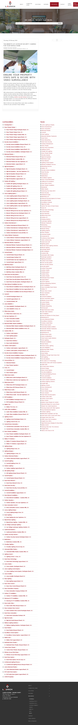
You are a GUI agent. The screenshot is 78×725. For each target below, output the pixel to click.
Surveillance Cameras (47, 202)
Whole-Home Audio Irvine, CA (13, 313)
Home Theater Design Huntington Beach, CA (17, 129)
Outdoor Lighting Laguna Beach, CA (15, 468)
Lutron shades (8, 564)
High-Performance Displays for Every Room (52, 423)
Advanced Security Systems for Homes (51, 198)
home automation (46, 376)
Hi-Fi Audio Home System (10, 672)
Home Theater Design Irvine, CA (14, 132)
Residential (44, 187)
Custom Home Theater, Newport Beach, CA (17, 650)
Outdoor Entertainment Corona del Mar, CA (17, 233)
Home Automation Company (11, 588)
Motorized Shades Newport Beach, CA (15, 156)
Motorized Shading (46, 330)
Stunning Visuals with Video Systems (51, 408)
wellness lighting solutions (48, 381)
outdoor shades (45, 270)
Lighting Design (8, 446)
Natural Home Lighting (9, 520)
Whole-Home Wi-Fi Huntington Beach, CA (16, 385)
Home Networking (46, 140)
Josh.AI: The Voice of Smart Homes (50, 206)
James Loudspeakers (47, 336)
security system (45, 266)
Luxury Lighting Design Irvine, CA (14, 512)
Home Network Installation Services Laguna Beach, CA (19, 289)
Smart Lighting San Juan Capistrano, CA (16, 517)
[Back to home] (10, 4)
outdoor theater (46, 276)
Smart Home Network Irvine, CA (14, 483)
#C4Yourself (45, 308)
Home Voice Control (9, 583)
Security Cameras (46, 155)
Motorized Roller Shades (48, 349)
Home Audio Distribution (12, 343)
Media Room (7, 539)
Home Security (45, 193)
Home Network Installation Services (13, 284)
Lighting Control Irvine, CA (13, 421)
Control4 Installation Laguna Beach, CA (16, 493)
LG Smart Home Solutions (48, 366)
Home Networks (45, 213)
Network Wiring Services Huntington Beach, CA (18, 213)
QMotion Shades (46, 304)
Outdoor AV (44, 217)
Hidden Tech (7, 637)
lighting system (45, 244)
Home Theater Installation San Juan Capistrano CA (18, 436)
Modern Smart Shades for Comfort (50, 402)
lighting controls (46, 385)
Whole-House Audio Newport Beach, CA (16, 392)
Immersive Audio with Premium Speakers (52, 362)
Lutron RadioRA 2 (8, 304)
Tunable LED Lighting (9, 181)
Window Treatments (46, 223)
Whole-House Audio (9, 390)
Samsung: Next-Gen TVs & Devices (50, 427)
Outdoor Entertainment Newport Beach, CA (17, 225)
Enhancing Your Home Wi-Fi (48, 191)
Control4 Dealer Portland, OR (13, 257)
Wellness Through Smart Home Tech (50, 355)
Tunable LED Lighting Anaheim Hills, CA (16, 188)
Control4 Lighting (8, 461)
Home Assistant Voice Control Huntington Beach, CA (19, 610)
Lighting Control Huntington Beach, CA (16, 419)
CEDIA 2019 (44, 364)
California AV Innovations (48, 181)
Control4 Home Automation (11, 424)
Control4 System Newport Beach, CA (15, 478)
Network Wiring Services (10, 208)
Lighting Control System (47, 162)
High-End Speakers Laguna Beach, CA (15, 179)
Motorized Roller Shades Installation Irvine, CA (17, 328)
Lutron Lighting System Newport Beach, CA (17, 196)
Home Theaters (45, 232)
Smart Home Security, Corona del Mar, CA (16, 488)
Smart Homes (45, 344)
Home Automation (46, 128)
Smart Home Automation (10, 613)
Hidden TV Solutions (9, 439)
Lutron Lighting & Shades (48, 125)
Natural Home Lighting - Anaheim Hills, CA (16, 522)
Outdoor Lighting (8, 466)
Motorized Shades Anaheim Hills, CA (15, 159)
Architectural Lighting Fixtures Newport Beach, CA (19, 664)
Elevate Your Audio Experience (49, 406)
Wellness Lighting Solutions (11, 623)
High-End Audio (8, 618)
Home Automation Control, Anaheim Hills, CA (17, 507)
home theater (45, 389)
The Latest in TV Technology (49, 361)
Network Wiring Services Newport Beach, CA (17, 220)
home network (45, 393)
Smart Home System (9, 657)
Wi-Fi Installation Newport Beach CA (15, 402)
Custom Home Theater (9, 647)
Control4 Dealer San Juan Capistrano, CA (16, 259)
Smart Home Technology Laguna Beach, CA (17, 561)
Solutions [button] (38, 4)
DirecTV (31, 709)
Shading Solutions (46, 219)
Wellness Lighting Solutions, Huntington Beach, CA (19, 625)
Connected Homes (46, 227)
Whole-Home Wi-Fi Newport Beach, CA (16, 387)
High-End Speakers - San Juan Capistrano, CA (17, 171)
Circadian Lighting (8, 544)
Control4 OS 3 (33, 701)
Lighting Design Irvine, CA (12, 448)
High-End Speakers (9, 166)
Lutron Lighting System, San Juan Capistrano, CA (18, 206)
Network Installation (46, 342)
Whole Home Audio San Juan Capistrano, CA (17, 380)
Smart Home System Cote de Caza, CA (15, 659)
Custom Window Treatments (11, 235)
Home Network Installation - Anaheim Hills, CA (17, 497)
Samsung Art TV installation (11, 598)
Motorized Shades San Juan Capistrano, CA (16, 161)
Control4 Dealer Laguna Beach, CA (15, 262)
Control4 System (8, 475)
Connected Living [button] (29, 4)
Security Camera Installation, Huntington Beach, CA (19, 152)
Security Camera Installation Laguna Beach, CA (17, 149)
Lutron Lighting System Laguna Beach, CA (16, 203)
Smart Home (45, 138)
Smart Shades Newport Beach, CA (14, 630)
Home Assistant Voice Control (11, 608)
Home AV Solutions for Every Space (50, 315)
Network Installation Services (49, 164)
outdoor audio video (47, 396)
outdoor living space (47, 268)
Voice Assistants (46, 293)
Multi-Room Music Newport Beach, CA (15, 269)
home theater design (47, 391)
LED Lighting (45, 357)
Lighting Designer (8, 451)
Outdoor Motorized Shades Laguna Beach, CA (17, 458)
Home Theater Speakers (12, 365)
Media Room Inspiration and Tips (50, 413)
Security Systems (46, 359)
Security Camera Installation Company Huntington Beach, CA (21, 355)
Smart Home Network (9, 480)
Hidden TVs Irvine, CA (11, 407)
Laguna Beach (45, 279)
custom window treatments (48, 379)
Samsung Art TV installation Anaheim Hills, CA (17, 601)
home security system (47, 262)
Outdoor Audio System (12, 333)
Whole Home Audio (9, 375)
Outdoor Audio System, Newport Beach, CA (17, 350)
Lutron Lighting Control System (12, 569)
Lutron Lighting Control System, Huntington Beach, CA (19, 571)
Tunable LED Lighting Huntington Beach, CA (17, 183)
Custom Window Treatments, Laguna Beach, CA (18, 240)
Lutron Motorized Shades (10, 667)
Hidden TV (44, 289)
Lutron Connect (33, 705)
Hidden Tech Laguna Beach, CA (14, 640)
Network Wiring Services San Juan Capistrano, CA (18, 210)
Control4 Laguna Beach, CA (13, 299)
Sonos (31, 707)
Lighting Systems (46, 230)
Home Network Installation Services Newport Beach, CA (20, 291)
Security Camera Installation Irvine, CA (15, 147)
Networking (44, 225)
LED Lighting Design (9, 470)
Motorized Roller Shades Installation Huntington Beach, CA (20, 326)
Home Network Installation (10, 495)
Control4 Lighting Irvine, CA (13, 463)
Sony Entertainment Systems (48, 410)
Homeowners (45, 174)
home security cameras (47, 264)
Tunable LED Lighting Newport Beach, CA (16, 191)
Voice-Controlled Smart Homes (49, 287)
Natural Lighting (45, 247)
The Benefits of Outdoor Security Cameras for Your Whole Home (20, 45)
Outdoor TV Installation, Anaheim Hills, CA (16, 596)
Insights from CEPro (46, 421)
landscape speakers (47, 257)
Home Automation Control (10, 505)
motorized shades (46, 234)
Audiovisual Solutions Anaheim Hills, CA (16, 532)
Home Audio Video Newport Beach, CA (16, 605)
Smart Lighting (8, 515)
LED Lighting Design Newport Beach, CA (16, 473)
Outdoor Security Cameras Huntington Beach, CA (16, 48)
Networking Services (47, 166)
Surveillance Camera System (11, 632)
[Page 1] (57, 40)
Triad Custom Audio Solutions (49, 338)
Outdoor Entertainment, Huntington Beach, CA (18, 228)
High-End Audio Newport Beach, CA (15, 620)
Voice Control (45, 400)
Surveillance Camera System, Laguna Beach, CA (18, 635)
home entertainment (47, 387)
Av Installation (45, 313)
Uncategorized (8, 125)
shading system (45, 272)
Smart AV (44, 208)
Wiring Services (45, 351)
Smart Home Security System (11, 274)
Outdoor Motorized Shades (11, 456)
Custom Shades (45, 302)
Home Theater (45, 145)
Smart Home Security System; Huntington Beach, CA (19, 282)
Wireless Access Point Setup (11, 652)
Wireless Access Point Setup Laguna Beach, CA (18, 654)
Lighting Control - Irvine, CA (13, 556)
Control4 (6, 294)
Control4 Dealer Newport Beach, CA (15, 255)
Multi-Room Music (8, 264)
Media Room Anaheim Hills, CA (13, 542)
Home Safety (45, 353)
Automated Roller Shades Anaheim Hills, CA (17, 551)
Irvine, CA (6, 367)
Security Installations (47, 372)
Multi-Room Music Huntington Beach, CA (16, 267)
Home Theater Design (9, 127)
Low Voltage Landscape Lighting (12, 524)
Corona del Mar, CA (9, 360)
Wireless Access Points (47, 300)
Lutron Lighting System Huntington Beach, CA (17, 201)
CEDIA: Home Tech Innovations (49, 419)
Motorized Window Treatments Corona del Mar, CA (18, 247)
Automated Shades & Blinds (48, 327)
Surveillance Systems (47, 177)
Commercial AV (45, 236)
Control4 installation (46, 378)
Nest (30, 711)
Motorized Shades (8, 154)
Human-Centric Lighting (47, 345)
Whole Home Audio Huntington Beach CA (16, 377)
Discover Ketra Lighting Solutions (50, 245)
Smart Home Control (47, 183)
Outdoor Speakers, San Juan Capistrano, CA (17, 502)
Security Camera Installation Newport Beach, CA (18, 144)
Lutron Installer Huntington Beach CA (15, 576)
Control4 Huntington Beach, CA (14, 296)
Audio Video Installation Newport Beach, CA (17, 414)
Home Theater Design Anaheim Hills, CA (16, 134)
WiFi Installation (45, 251)
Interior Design (45, 368)
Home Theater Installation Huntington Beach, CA (18, 434)
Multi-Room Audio (46, 159)
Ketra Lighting (7, 578)
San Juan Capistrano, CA (10, 316)
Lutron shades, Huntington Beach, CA (15, 566)
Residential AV (45, 317)
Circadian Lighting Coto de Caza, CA (15, 547)
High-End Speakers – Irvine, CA (14, 176)
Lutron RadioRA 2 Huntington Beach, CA (16, 306)
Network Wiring (45, 228)
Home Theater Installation (10, 431)
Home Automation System (48, 298)
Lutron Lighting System (10, 193)
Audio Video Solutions (47, 311)
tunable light (45, 383)
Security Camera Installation (11, 142)
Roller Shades (45, 189)
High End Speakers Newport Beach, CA (16, 174)
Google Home (45, 428)
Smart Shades (7, 628)
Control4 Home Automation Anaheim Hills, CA (17, 429)
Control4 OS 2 (33, 703)
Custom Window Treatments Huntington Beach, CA (19, 237)
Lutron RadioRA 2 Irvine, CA (13, 309)
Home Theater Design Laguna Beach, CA (16, 137)
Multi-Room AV (45, 196)
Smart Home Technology (10, 559)
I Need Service (70, 4)
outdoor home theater (47, 261)
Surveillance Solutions (47, 321)
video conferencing (46, 240)
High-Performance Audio (48, 310)
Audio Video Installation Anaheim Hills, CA (17, 412)
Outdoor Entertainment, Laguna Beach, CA (17, 230)
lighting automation (46, 259)
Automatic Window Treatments (49, 328)
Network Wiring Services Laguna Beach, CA (17, 218)
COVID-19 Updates (9, 677)
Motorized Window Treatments (11, 242)
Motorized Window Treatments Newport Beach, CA (19, 245)
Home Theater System (11, 372)
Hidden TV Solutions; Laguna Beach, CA (16, 443)
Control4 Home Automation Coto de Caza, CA (17, 426)
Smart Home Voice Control (12, 321)
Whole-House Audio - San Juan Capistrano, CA (17, 394)
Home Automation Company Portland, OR (16, 591)
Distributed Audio (46, 194)
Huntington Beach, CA (9, 338)
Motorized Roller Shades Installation (13, 323)
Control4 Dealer (8, 252)
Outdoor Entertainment (10, 223)
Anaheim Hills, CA (8, 331)
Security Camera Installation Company (13, 353)
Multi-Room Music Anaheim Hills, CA (15, 272)
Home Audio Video (9, 603)
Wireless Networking (47, 306)
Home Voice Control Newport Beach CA (16, 586)
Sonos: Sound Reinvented (48, 179)
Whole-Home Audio (9, 311)
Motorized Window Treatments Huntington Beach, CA (19, 250)
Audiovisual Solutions (9, 529)
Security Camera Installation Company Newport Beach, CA (20, 358)
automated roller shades (48, 255)
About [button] (21, 4)
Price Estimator (32, 721)
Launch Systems (45, 281)
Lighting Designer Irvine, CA (13, 453)
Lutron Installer (8, 574)
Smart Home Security (9, 485)
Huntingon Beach (46, 249)
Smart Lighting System (11, 336)
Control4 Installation (9, 490)
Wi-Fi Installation (8, 397)
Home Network (45, 160)
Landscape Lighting (46, 221)
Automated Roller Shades (10, 549)
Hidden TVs (7, 404)
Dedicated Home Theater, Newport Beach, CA (17, 645)
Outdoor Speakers (9, 500)
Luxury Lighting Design (10, 510)
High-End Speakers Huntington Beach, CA (16, 169)
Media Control (45, 425)
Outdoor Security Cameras (10, 47)
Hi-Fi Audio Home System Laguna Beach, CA (17, 674)
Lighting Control (8, 417)
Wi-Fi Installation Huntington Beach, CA (16, 399)
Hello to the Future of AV (48, 430)
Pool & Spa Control (46, 325)
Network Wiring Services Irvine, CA (15, 215)
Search (60, 23)
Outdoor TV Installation (10, 593)
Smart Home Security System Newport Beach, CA (18, 279)
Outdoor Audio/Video (47, 323)
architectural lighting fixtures (49, 374)
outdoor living (45, 274)
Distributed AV (45, 332)
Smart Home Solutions (11, 340)
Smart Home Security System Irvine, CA (16, 277)
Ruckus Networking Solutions (49, 283)
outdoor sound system (47, 398)
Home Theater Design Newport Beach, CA (16, 139)
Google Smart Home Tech (48, 417)
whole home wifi (46, 242)
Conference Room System (48, 238)
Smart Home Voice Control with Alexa (51, 415)
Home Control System (47, 370)
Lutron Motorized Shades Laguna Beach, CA (17, 669)
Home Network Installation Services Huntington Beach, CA (20, 286)
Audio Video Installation (10, 409)
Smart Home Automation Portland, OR (15, 615)
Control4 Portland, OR (11, 301)
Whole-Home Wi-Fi (8, 382)
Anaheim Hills (45, 253)
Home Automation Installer (12, 318)
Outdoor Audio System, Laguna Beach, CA (16, 348)
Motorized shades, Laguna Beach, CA (15, 164)
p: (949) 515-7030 (7, 699)
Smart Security (45, 172)
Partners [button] (46, 4)
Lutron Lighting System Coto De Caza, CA (16, 198)
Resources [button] (54, 4)
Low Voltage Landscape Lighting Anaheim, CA (17, 527)
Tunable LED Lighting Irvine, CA (14, 186)
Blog (30, 713)
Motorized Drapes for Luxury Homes (50, 404)
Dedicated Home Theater (10, 642)
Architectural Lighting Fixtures (12, 662)
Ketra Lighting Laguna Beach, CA (14, 581)
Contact (62, 4)
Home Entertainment (47, 127)
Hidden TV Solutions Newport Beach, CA (16, 441)
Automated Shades (46, 200)
